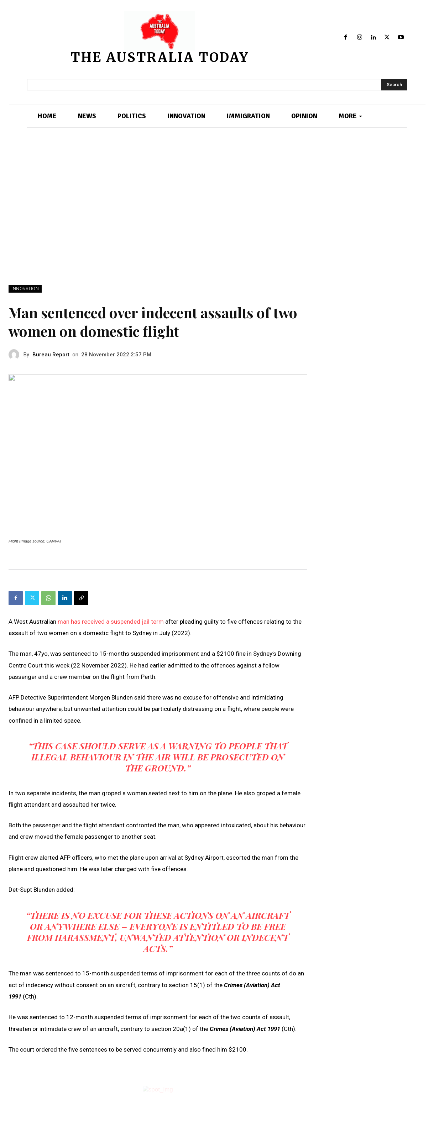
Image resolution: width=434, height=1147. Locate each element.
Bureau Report (50, 354)
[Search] (394, 84)
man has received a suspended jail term (111, 621)
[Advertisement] (217, 206)
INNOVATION (25, 289)
